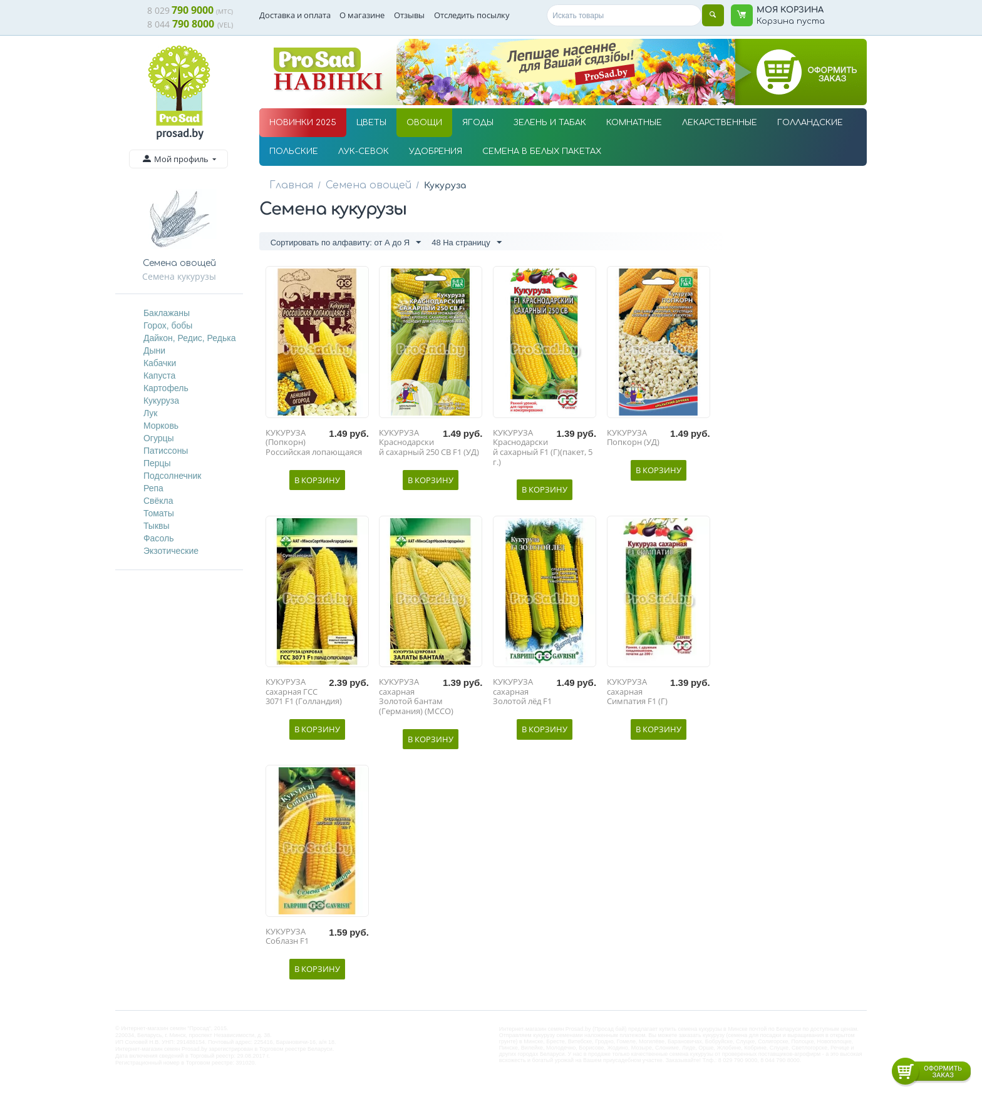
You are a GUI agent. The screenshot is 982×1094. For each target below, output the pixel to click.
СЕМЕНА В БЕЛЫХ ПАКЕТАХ (541, 151)
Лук (150, 413)
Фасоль (158, 538)
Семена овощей (357, 185)
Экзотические (171, 551)
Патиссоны (166, 451)
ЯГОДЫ (478, 122)
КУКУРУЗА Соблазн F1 (287, 939)
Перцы (157, 463)
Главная (288, 185)
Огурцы (158, 438)
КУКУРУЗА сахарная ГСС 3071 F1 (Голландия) (304, 695)
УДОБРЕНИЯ (435, 151)
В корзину (317, 482)
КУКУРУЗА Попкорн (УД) (633, 441)
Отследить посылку (472, 15)
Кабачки (159, 363)
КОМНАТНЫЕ (634, 122)
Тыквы (156, 526)
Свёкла (158, 501)
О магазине (362, 15)
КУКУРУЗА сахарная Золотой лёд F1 (522, 695)
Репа (153, 488)
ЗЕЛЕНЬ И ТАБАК (550, 122)
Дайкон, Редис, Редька (189, 338)
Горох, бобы (168, 325)
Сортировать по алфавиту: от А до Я (345, 243)
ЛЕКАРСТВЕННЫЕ (719, 122)
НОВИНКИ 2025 (302, 122)
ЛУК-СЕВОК (363, 151)
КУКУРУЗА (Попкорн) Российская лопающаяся (314, 446)
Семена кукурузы (179, 276)
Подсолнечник (172, 476)
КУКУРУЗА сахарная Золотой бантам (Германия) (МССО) (416, 699)
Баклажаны (166, 313)
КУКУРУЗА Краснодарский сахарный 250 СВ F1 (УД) (429, 446)
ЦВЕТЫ (371, 122)
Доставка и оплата (295, 15)
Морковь (160, 426)
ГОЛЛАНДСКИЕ (810, 122)
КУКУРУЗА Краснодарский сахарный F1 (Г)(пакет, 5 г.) (542, 450)
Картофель (166, 388)
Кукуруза (161, 401)
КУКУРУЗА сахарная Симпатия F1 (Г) (637, 695)
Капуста (159, 376)
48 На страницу (467, 243)
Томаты (158, 513)
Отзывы (409, 15)
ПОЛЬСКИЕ (293, 151)
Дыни (154, 350)
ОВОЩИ (424, 122)
